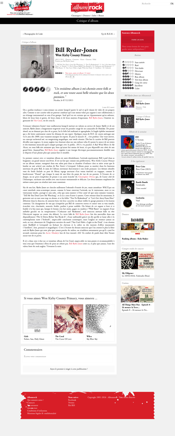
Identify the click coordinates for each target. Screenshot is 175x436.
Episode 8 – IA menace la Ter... (135, 310)
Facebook (72, 400)
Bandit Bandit (142, 182)
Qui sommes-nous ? (35, 400)
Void (138, 200)
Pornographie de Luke (33, 34)
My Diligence (127, 273)
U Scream (139, 140)
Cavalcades (140, 185)
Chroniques (76, 15)
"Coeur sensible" (141, 188)
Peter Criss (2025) (143, 169)
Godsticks (140, 198)
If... (137, 122)
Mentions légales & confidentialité (41, 413)
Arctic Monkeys (52, 233)
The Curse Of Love (63, 339)
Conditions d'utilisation (37, 410)
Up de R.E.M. (107, 34)
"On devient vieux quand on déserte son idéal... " (144, 174)
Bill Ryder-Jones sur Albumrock (138, 95)
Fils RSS (71, 405)
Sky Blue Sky (92, 339)
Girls (26, 336)
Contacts (31, 402)
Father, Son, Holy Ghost (34, 339)
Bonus (101, 15)
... (123, 241)
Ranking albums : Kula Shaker (135, 239)
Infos (94, 15)
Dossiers (86, 15)
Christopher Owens (86, 177)
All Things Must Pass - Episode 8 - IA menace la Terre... (136, 306)
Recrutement (32, 405)
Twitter (71, 402)
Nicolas (57, 100)
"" (137, 151)
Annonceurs (32, 408)
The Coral (37, 120)
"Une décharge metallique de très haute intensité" (144, 205)
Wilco (89, 336)
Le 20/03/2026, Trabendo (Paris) (136, 276)
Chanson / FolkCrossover (141, 108)
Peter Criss (140, 166)
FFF (137, 137)
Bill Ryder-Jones (76, 50)
